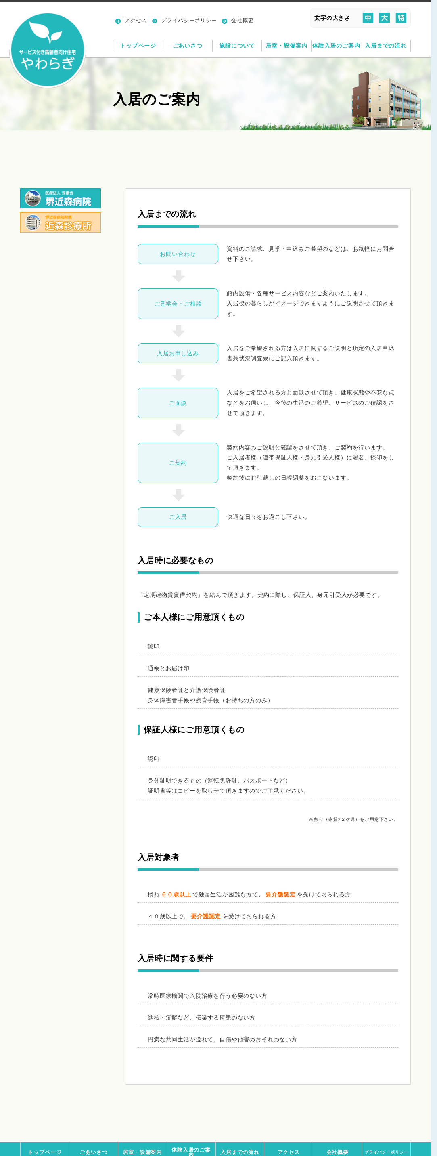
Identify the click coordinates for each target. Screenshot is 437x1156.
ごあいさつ (188, 45)
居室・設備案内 (286, 45)
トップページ (138, 45)
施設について (237, 45)
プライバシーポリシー (189, 20)
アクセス (136, 20)
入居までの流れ (386, 45)
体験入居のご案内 (336, 45)
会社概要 (242, 20)
